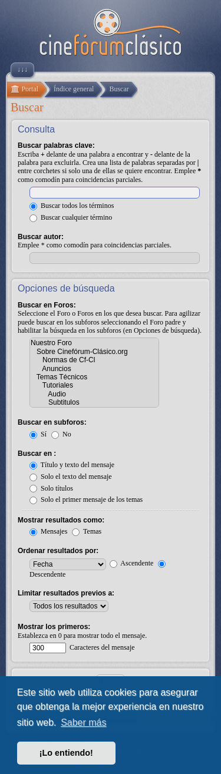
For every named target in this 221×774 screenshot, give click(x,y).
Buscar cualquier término (70, 217)
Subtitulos (94, 402)
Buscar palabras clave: (56, 145)
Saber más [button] (83, 722)
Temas (86, 531)
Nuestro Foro (94, 343)
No (61, 434)
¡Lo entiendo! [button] (66, 753)
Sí (38, 434)
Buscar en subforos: (52, 422)
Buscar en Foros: (47, 305)
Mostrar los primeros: (54, 627)
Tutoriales (94, 385)
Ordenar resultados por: (58, 551)
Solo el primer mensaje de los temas (86, 499)
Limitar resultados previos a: (66, 593)
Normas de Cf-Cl (94, 360)
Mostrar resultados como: (61, 520)
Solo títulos (51, 488)
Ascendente (131, 563)
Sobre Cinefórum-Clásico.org (94, 352)
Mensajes (48, 531)
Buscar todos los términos (71, 205)
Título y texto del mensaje (71, 465)
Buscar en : (37, 453)
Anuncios (94, 369)
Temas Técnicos (94, 377)
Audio (94, 394)
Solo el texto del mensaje (70, 476)
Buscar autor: (41, 237)
